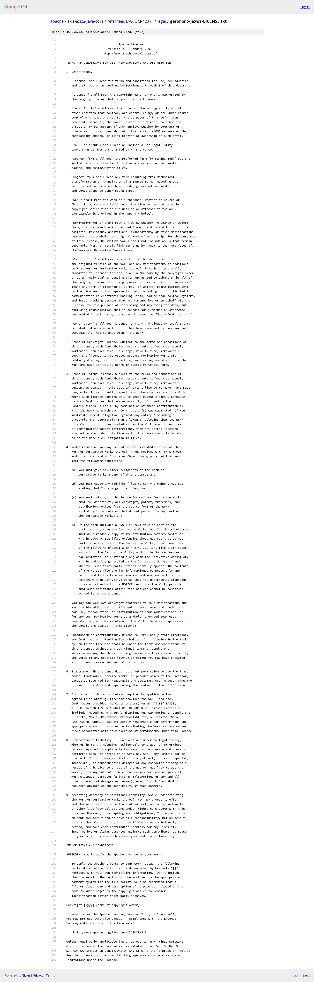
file (139, 32)
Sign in (305, 7)
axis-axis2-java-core (85, 21)
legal (161, 21)
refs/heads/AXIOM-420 (128, 21)
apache (57, 21)
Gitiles (26, 975)
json (306, 975)
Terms (50, 975)
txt (295, 975)
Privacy (38, 975)
